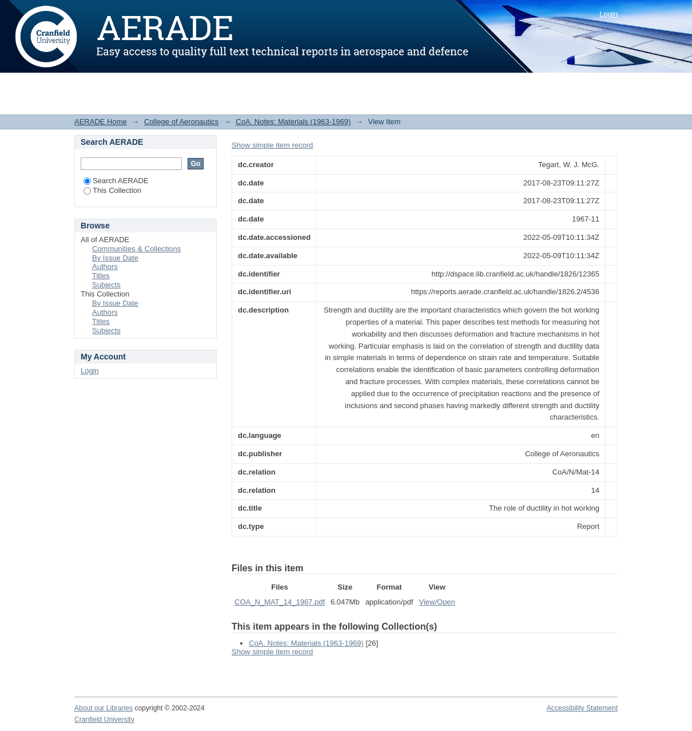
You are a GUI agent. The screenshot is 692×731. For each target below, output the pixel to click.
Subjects (106, 284)
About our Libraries (103, 708)
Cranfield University (104, 720)
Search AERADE (116, 180)
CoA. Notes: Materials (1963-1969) (293, 121)
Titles (101, 275)
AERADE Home (100, 121)
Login (608, 14)
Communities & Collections (136, 248)
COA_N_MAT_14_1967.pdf (279, 602)
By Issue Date (115, 258)
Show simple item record (272, 145)
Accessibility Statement (582, 708)
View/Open (437, 602)
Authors (105, 266)
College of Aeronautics (181, 121)
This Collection (112, 190)
